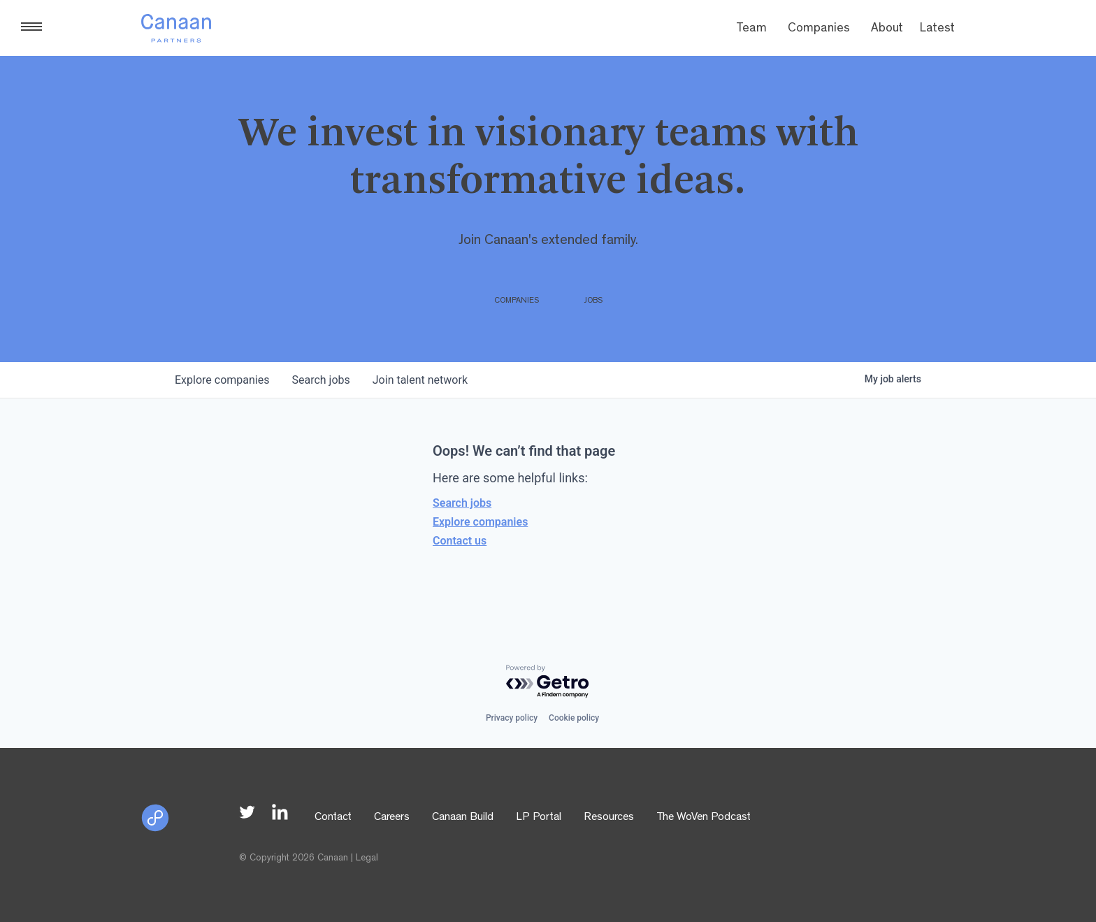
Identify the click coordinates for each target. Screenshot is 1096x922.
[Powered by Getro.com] (548, 682)
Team (751, 29)
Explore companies (480, 521)
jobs (320, 380)
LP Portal (538, 817)
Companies (819, 29)
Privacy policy (512, 718)
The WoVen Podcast (703, 817)
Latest (937, 29)
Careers (392, 817)
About (887, 29)
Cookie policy (574, 718)
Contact (333, 817)
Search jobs (462, 503)
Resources (609, 817)
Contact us (459, 540)
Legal (367, 858)
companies (222, 380)
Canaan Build (462, 817)
